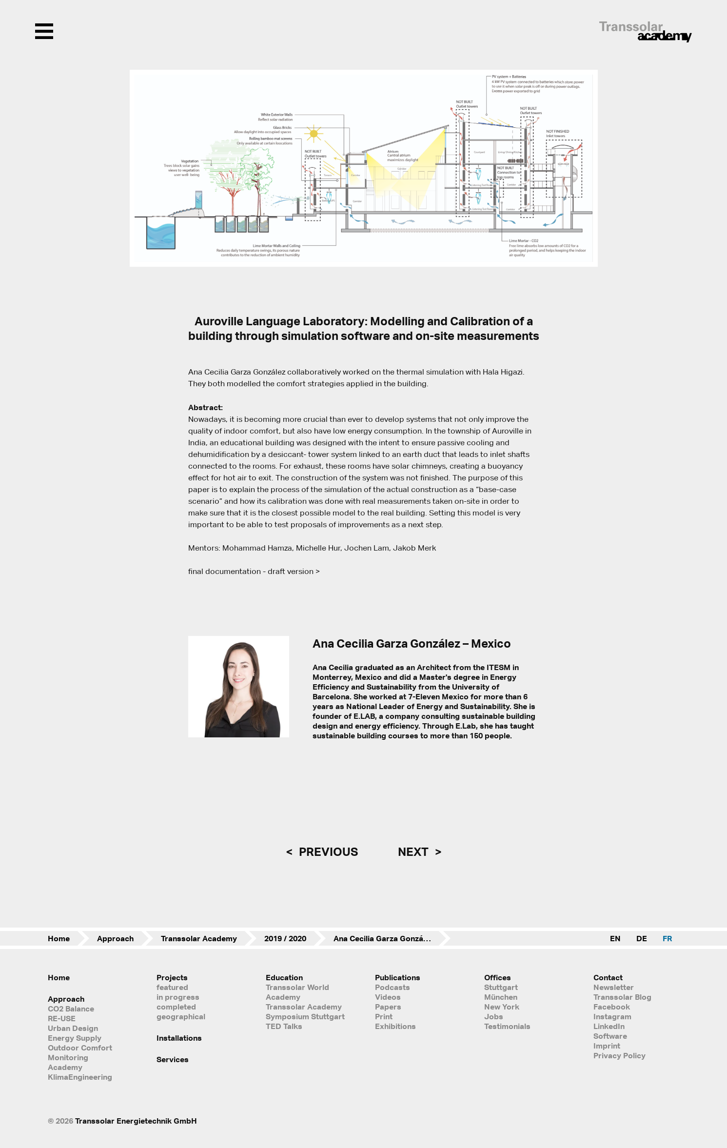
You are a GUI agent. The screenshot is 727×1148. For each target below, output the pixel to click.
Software (610, 1036)
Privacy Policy (619, 1055)
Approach (115, 938)
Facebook (611, 1006)
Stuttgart (501, 987)
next (414, 851)
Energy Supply (74, 1038)
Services (173, 1059)
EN (615, 938)
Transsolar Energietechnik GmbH (136, 1121)
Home (59, 938)
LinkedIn (609, 1026)
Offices (497, 977)
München (500, 997)
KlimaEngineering (80, 1077)
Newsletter (613, 987)
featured (172, 987)
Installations (179, 1038)
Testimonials (507, 1026)
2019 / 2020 (285, 938)
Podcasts (392, 987)
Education (284, 977)
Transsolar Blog (622, 997)
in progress (178, 997)
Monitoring (68, 1057)
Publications (397, 977)
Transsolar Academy (199, 938)
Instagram (612, 1016)
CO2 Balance (71, 1008)
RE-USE (62, 1018)
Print (384, 1016)
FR (667, 938)
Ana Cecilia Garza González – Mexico (392, 938)
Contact (608, 977)
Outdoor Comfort (80, 1047)
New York (501, 1006)
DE (641, 938)
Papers (388, 1006)
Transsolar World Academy (297, 992)
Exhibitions (395, 1026)
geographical (181, 1016)
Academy (65, 1067)
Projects (172, 977)
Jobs (493, 1016)
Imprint (606, 1045)
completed (176, 1006)
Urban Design (73, 1028)
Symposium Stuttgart (305, 1016)
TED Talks (284, 1026)
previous (327, 851)
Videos (388, 997)
